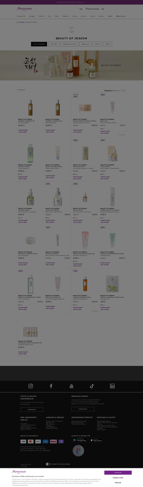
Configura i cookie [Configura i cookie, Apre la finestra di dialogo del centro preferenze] (118, 481)
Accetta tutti (118, 476)
